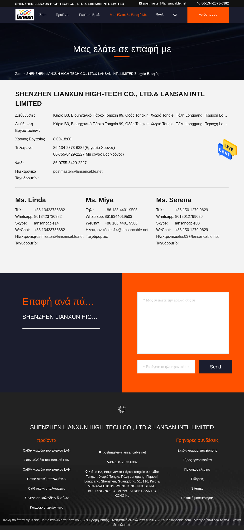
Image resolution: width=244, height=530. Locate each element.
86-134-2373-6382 (213, 3)
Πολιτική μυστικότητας (197, 498)
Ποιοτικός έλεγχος (197, 469)
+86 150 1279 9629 (191, 210)
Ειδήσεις (197, 479)
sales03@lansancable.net (197, 236)
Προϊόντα (62, 15)
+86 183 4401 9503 (121, 210)
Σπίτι (42, 15)
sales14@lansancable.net (126, 230)
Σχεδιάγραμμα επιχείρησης (197, 450)
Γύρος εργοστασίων (197, 460)
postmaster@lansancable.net (162, 3)
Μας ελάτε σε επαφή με (128, 15)
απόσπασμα (208, 15)
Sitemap (197, 488)
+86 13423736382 (49, 210)
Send (215, 366)
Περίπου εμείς (89, 15)
